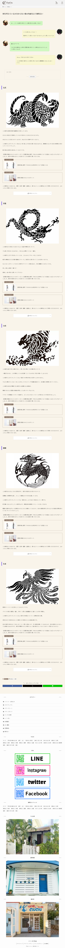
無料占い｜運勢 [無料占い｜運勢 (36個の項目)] (22, 742)
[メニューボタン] (62, 3)
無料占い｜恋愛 (13, 679)
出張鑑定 (7, 721)
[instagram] (32, 941)
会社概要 (46, 943)
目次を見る (32, 76)
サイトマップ (20, 943)
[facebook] (29, 941)
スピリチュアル (8, 705)
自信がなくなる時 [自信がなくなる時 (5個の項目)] (47, 742)
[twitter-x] (30, 941)
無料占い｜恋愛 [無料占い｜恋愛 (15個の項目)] (14, 742)
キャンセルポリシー (39, 943)
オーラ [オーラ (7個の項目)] (4, 740)
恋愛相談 (7, 728)
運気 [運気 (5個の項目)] (4, 745)
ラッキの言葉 (8, 715)
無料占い (6, 679)
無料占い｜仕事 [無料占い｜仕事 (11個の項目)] (55, 740)
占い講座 (7, 725)
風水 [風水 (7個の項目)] (17, 745)
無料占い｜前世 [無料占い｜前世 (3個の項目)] (6, 742)
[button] (12, 686)
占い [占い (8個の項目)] (23, 740)
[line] (34, 941)
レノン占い (7, 718)
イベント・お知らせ (10, 701)
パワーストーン (8, 708)
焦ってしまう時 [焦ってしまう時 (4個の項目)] (39, 742)
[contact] (36, 941)
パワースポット (8, 711)
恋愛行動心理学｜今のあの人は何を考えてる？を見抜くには (32, 165)
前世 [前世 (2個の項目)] (19, 740)
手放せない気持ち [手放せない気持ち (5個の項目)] (29, 740)
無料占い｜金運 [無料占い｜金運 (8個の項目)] (30, 742)
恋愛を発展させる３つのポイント (25, 178)
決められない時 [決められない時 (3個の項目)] (46, 740)
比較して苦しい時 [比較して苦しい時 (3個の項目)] (38, 740)
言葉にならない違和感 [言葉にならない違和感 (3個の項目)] (57, 742)
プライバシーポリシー (28, 943)
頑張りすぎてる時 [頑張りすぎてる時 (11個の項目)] (10, 745)
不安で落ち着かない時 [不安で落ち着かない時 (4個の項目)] (12, 740)
